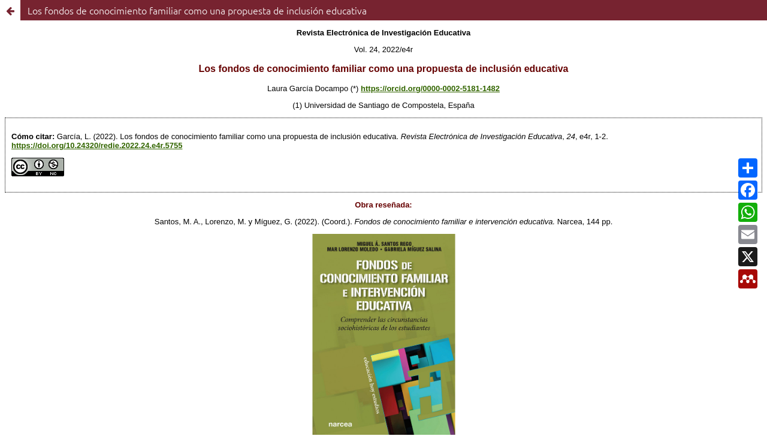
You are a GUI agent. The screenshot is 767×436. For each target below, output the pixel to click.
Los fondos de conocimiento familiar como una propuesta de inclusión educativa (197, 10)
